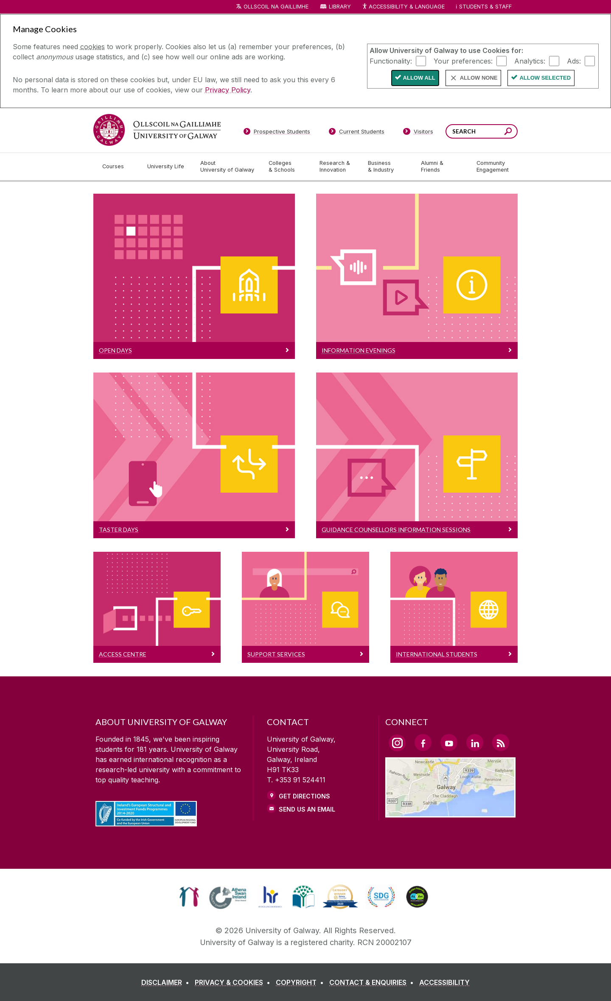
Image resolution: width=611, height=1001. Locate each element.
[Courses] (117, 166)
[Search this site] (508, 132)
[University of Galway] (157, 130)
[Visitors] (418, 133)
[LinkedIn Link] (474, 742)
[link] (189, 896)
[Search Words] (482, 131)
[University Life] (166, 166)
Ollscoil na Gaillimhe (276, 6)
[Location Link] (450, 812)
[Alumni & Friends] (442, 166)
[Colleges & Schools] (287, 166)
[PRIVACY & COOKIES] (234, 982)
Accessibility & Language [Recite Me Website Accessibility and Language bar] (403, 7)
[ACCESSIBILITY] (444, 982)
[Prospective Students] (276, 133)
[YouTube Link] (448, 742)
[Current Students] (357, 133)
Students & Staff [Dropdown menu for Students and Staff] (485, 6)
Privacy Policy (227, 90)
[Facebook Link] (423, 742)
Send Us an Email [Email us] (307, 809)
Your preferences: (463, 60)
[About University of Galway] (227, 166)
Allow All (419, 78)
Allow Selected (545, 78)
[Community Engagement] (493, 166)
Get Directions (304, 796)
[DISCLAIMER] (167, 982)
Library (340, 6)
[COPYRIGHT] (301, 982)
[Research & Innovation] (337, 166)
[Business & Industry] (387, 166)
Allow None (479, 78)
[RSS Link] (500, 742)
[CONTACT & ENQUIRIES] (373, 982)
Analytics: (529, 60)
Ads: (574, 60)
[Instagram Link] (397, 742)
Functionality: (391, 60)
